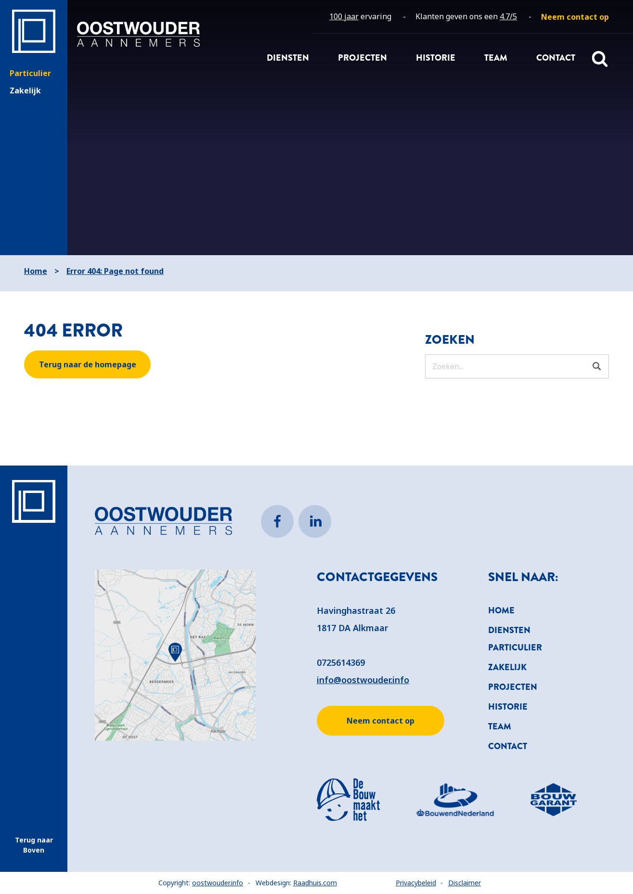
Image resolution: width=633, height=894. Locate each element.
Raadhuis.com (315, 882)
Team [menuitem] (495, 58)
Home (35, 271)
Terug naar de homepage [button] (87, 364)
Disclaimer (464, 882)
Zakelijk (25, 90)
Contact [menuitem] (555, 58)
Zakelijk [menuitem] (507, 667)
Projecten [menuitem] (362, 58)
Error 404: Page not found (115, 271)
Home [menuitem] (501, 610)
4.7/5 (508, 16)
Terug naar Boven (34, 845)
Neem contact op (380, 720)
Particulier (30, 73)
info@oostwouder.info (363, 680)
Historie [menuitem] (435, 58)
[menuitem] (575, 17)
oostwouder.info (217, 882)
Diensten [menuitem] (288, 58)
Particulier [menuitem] (515, 647)
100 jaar (344, 16)
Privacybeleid (416, 882)
